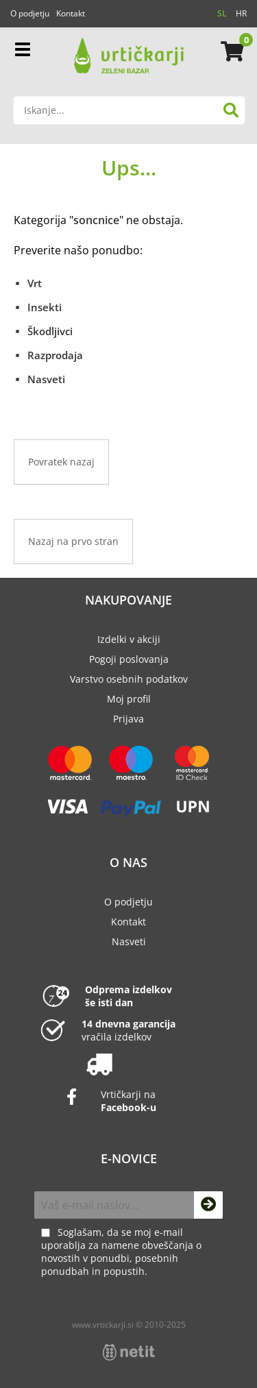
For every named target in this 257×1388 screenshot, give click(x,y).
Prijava (128, 718)
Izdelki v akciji (128, 639)
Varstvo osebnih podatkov (129, 678)
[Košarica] (230, 51)
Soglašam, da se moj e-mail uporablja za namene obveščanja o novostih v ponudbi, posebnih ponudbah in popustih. (121, 1252)
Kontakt (70, 13)
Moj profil (129, 698)
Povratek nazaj (61, 461)
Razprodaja (55, 355)
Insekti (44, 307)
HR (241, 13)
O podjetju (29, 13)
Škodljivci (50, 331)
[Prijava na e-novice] (208, 1205)
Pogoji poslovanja (129, 659)
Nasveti (46, 379)
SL (222, 13)
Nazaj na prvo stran (73, 541)
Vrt (34, 283)
